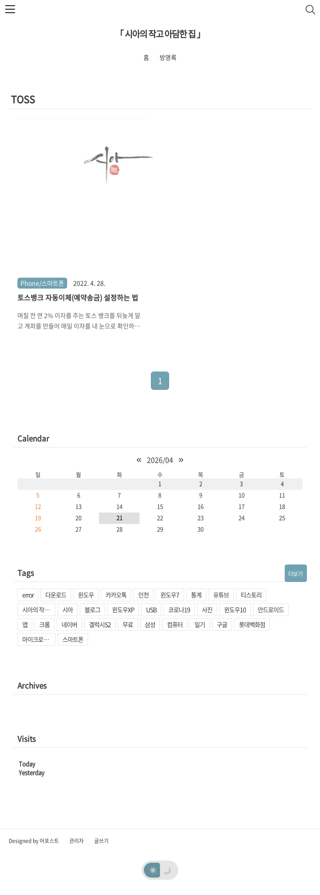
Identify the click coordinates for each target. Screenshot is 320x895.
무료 (128, 624)
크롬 (44, 624)
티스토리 (251, 594)
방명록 (168, 57)
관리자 (76, 841)
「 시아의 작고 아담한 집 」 (160, 34)
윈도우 (86, 594)
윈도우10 (235, 609)
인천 (143, 594)
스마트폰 (72, 639)
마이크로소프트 (38, 639)
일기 (199, 624)
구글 (222, 624)
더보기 (295, 573)
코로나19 (179, 609)
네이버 (69, 624)
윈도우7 (169, 594)
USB (151, 609)
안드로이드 (271, 609)
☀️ (153, 869)
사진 (207, 609)
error (28, 594)
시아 (67, 609)
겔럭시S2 (100, 624)
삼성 (150, 624)
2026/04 (160, 459)
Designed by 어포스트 (34, 841)
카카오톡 (116, 594)
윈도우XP (123, 609)
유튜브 (221, 594)
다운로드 (55, 594)
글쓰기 (101, 841)
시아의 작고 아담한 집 (38, 609)
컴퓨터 (175, 624)
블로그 (92, 609)
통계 (196, 594)
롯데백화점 (252, 624)
